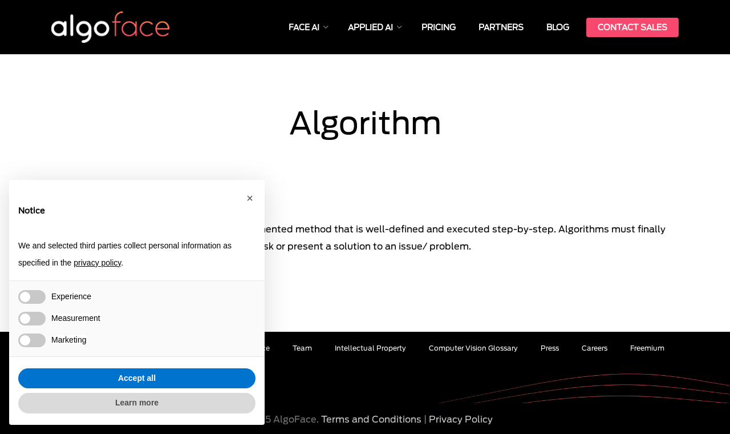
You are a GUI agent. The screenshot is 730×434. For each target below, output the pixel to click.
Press (550, 348)
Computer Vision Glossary (473, 348)
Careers (594, 348)
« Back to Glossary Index (97, 207)
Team (302, 348)
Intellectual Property (370, 348)
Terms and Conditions (371, 419)
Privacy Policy (461, 419)
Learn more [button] (137, 402)
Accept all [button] (137, 378)
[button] (250, 198)
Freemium (647, 348)
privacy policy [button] (97, 262)
